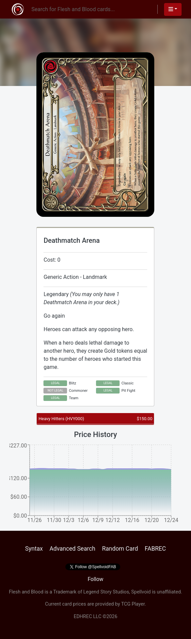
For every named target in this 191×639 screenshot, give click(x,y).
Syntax (34, 548)
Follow (95, 579)
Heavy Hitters (61, 418)
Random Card (120, 548)
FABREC (155, 548)
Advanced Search (72, 548)
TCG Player (133, 604)
